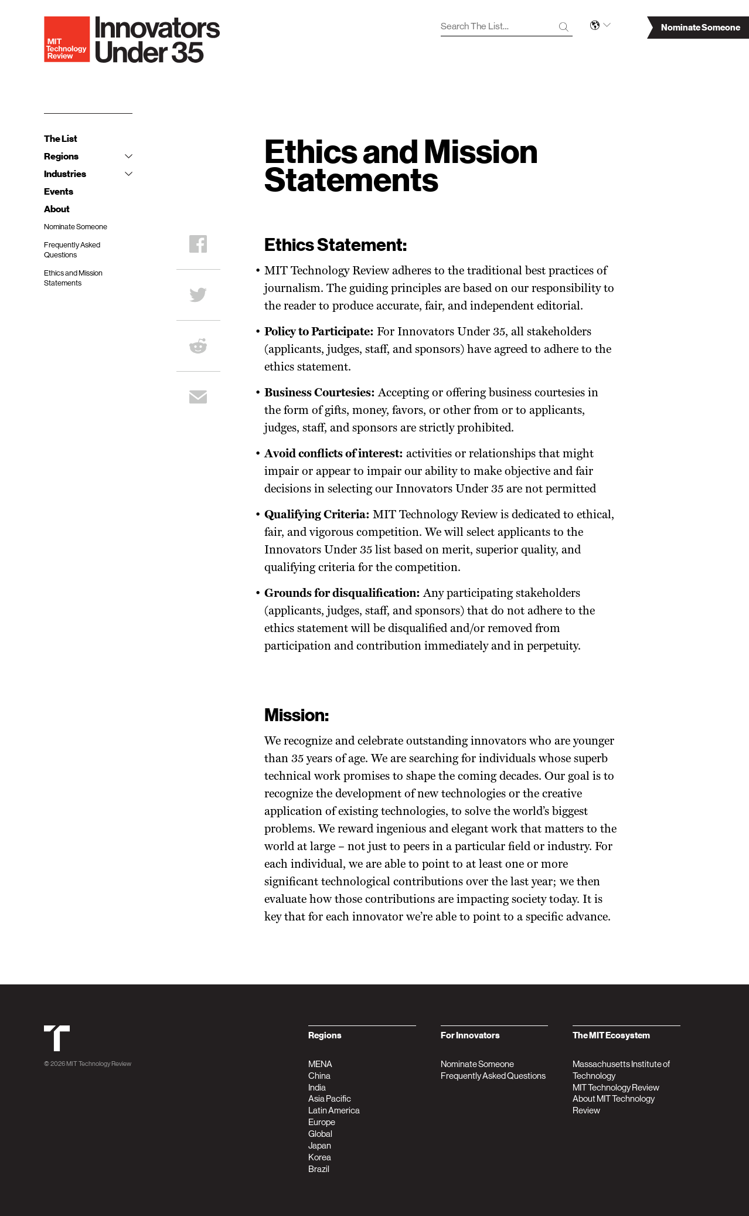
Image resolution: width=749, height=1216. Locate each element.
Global (320, 1134)
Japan (319, 1145)
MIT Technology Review (98, 1064)
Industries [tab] (88, 174)
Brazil (318, 1169)
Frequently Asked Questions (72, 249)
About (57, 209)
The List (60, 139)
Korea (319, 1157)
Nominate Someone (75, 226)
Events (58, 192)
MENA (320, 1064)
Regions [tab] (88, 156)
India (317, 1087)
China (319, 1076)
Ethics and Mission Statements (73, 278)
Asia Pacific (329, 1098)
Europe (321, 1122)
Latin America (334, 1110)
